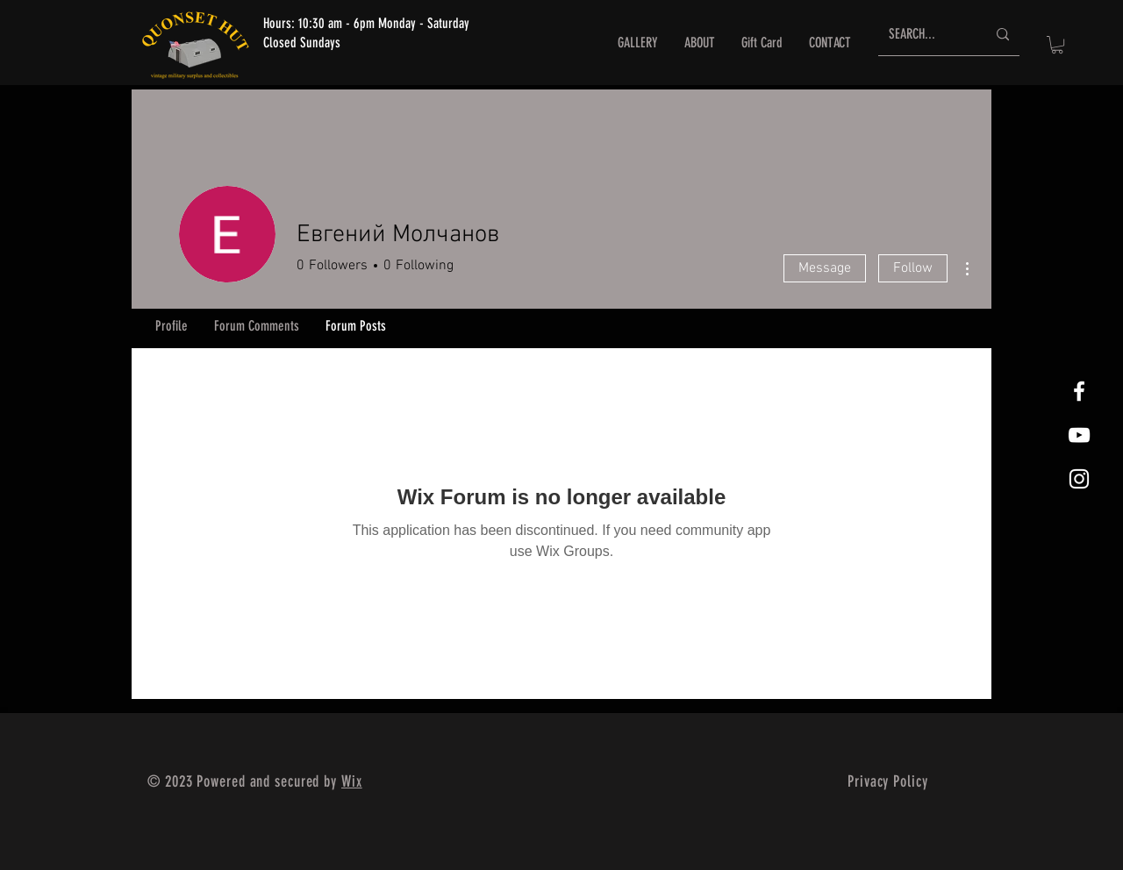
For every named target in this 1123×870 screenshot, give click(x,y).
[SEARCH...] (924, 34)
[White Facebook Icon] (1079, 391)
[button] (1057, 44)
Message (824, 268)
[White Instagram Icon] (1079, 479)
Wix (351, 781)
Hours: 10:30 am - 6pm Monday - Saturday (366, 23)
